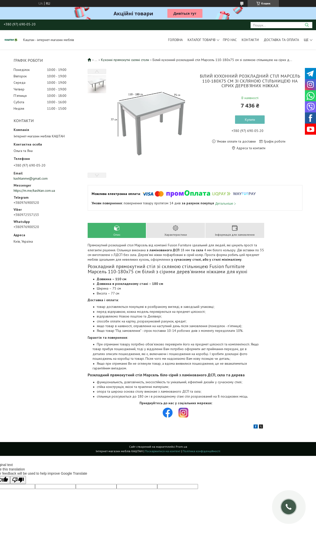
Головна (175, 40)
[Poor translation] (18, 480)
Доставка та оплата (281, 40)
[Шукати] (306, 25)
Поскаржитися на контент (162, 451)
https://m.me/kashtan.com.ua (34, 190)
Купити (250, 119)
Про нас (230, 40)
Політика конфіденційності (201, 451)
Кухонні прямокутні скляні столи (125, 60)
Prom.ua (181, 446)
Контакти (250, 40)
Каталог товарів (202, 40)
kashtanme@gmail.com (31, 178)
